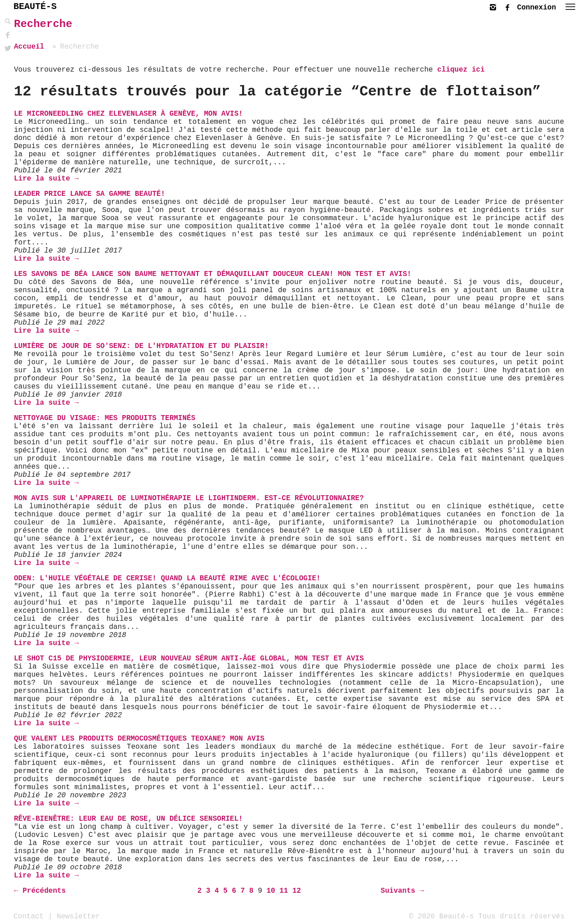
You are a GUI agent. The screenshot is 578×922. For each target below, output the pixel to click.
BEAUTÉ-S (35, 6)
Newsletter (78, 916)
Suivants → (402, 891)
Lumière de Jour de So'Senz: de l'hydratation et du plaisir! (141, 346)
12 (296, 891)
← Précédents (40, 891)
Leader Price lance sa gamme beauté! (89, 194)
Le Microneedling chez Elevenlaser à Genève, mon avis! (128, 114)
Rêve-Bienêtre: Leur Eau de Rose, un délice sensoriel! (128, 819)
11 (283, 891)
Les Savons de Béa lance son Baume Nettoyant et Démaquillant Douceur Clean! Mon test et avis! (212, 274)
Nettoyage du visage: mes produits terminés (104, 418)
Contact (28, 916)
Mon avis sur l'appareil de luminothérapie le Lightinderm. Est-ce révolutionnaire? (189, 498)
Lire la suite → (46, 179)
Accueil (29, 47)
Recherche (43, 24)
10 (270, 891)
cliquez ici (461, 70)
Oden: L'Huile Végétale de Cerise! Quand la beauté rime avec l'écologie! (167, 578)
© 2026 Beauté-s (441, 916)
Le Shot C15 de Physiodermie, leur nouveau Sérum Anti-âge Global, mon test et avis (189, 659)
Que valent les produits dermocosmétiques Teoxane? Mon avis (139, 739)
